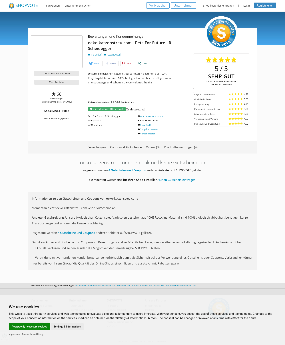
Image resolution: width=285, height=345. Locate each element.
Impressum (14, 334)
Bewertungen (96, 147)
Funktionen (53, 5)
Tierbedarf (95, 54)
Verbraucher (158, 5)
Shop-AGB (145, 124)
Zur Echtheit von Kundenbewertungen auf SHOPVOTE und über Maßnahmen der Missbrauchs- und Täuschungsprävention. (135, 285)
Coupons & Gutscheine (126, 147)
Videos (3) (153, 147)
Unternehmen (183, 5)
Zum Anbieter (56, 82)
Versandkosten (147, 133)
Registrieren (265, 5)
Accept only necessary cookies (29, 326)
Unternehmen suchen (78, 5)
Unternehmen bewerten (57, 73)
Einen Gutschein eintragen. (177, 180)
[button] (95, 63)
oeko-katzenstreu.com (151, 116)
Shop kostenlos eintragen (218, 5)
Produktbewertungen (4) (181, 147)
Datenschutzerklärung (32, 334)
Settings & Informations (67, 326)
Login (246, 5)
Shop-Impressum (149, 129)
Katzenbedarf (112, 54)
